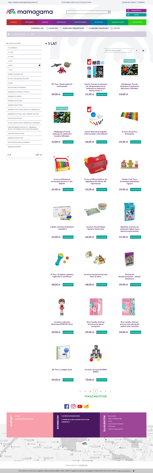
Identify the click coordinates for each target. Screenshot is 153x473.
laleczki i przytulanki (16, 133)
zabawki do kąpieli (15, 96)
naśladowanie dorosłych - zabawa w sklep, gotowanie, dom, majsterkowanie (23, 128)
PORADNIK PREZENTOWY (73, 28)
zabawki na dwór (14, 147)
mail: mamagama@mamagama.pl (23, 2)
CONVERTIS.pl (83, 465)
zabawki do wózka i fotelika (19, 92)
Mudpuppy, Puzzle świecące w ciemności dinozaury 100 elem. (129, 86)
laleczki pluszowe (15, 118)
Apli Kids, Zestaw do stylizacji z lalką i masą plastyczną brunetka (129, 229)
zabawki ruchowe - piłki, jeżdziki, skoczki (23, 114)
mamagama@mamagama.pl (24, 418)
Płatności (111, 426)
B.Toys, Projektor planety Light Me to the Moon (62, 275)
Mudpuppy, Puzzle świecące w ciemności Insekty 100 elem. (62, 134)
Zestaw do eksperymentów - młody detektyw (129, 276)
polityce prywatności (124, 471)
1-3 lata (10, 52)
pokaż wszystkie (96, 396)
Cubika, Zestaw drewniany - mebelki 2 (62, 228)
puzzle (10, 83)
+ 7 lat (10, 70)
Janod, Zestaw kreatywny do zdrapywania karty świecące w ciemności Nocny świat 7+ (95, 87)
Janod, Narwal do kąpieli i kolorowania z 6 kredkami (95, 133)
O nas (110, 421)
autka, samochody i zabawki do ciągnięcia (24, 123)
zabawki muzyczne (15, 101)
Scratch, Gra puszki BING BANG (96, 370)
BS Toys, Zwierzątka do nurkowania (62, 85)
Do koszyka (68, 94)
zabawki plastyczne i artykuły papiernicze (24, 109)
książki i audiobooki (15, 74)
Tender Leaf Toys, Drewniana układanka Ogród (129, 181)
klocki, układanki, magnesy (18, 79)
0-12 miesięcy (12, 48)
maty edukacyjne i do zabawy (19, 142)
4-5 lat (10, 61)
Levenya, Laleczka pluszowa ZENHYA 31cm (62, 323)
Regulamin (112, 416)
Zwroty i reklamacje (115, 429)
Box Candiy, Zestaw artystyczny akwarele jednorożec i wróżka (129, 324)
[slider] (7, 158)
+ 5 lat (10, 65)
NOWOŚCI (53, 28)
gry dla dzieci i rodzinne (17, 87)
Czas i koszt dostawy (115, 424)
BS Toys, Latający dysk (62, 369)
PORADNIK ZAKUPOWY (99, 28)
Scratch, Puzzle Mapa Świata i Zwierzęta (95, 228)
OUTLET (116, 28)
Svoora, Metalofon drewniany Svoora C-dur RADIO (62, 181)
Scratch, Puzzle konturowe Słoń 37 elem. (96, 275)
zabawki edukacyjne (15, 138)
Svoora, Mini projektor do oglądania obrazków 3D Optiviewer (95, 181)
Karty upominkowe (115, 418)
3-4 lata (10, 56)
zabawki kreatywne (15, 105)
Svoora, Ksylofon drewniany (129, 133)
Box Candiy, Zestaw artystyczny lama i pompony (96, 324)
